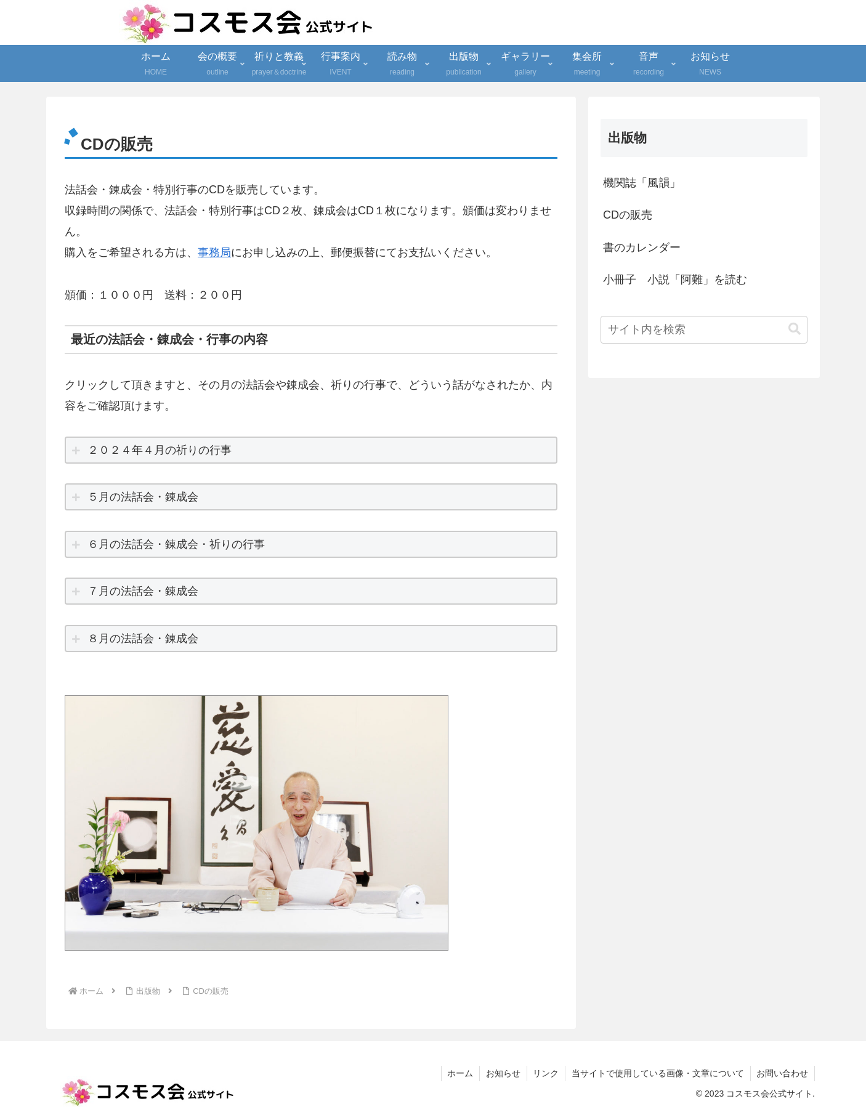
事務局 (214, 252)
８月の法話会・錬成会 (142, 638)
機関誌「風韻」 (642, 183)
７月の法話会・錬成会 (142, 591)
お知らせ (502, 1073)
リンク (545, 1073)
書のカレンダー (642, 247)
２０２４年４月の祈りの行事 (159, 450)
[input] (704, 330)
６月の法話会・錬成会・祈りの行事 (176, 544)
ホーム (459, 1073)
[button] (794, 329)
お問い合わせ (782, 1073)
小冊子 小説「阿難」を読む (675, 279)
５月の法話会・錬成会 (142, 497)
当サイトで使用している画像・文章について (657, 1073)
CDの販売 (627, 215)
